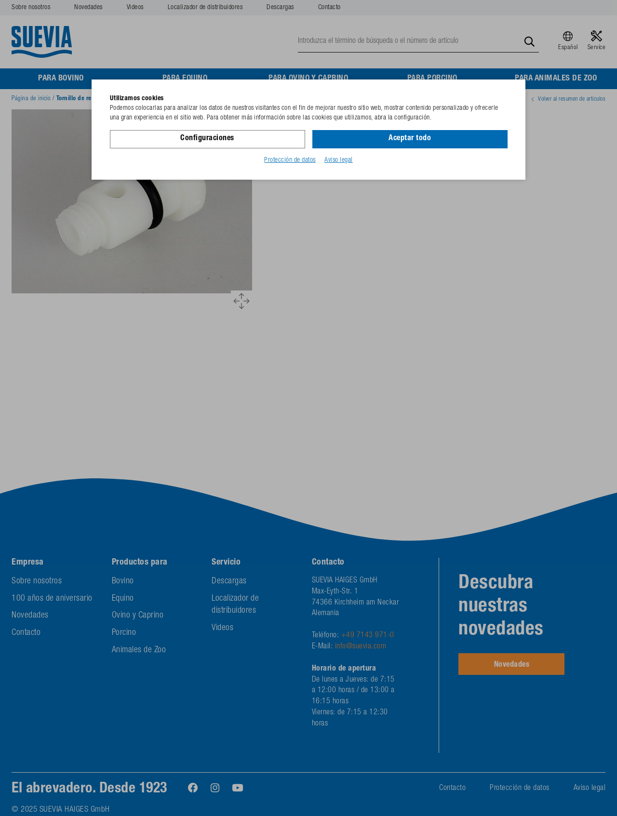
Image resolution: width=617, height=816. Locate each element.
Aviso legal (338, 160)
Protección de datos (290, 160)
